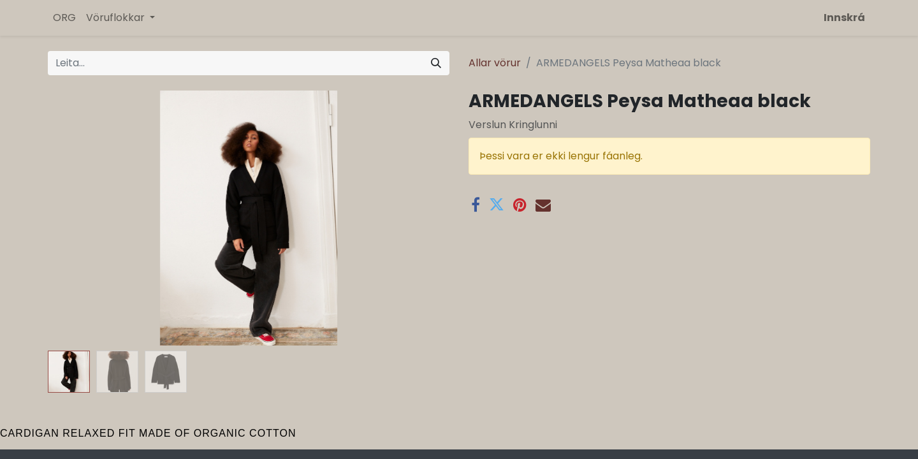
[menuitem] (64, 18)
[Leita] (436, 63)
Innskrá (844, 17)
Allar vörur (495, 62)
